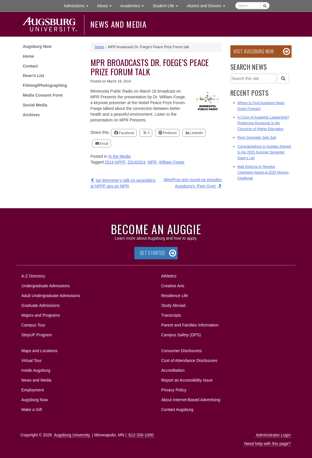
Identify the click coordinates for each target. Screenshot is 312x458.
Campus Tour (33, 325)
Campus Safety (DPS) (181, 335)
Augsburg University (72, 435)
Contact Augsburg (177, 409)
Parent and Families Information (189, 325)
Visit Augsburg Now (253, 51)
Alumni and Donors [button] (208, 5)
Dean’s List (33, 75)
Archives (31, 114)
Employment (32, 390)
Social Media (35, 105)
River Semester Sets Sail (257, 138)
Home (28, 56)
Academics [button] (134, 5)
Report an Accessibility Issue (187, 380)
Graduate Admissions (40, 305)
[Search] (283, 79)
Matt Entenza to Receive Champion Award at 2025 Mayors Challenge (263, 172)
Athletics (168, 276)
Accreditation (173, 370)
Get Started (152, 252)
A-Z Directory (33, 276)
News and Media (118, 24)
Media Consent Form (43, 95)
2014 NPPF (115, 162)
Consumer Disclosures (181, 350)
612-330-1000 (140, 435)
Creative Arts (172, 286)
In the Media (119, 156)
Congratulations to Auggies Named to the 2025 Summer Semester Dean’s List (264, 152)
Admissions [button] (78, 5)
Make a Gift (31, 409)
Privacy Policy (173, 390)
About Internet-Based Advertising (190, 399)
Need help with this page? (267, 443)
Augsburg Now (37, 46)
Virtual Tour (31, 360)
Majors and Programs (40, 314)
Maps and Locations (39, 350)
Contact (30, 66)
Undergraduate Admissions (45, 286)
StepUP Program (36, 335)
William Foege (172, 162)
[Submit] (265, 5)
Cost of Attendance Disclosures (189, 360)
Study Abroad (173, 305)
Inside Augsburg (35, 370)
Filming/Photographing (45, 85)
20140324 (136, 162)
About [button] (106, 7)
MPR (152, 162)
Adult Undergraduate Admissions (50, 295)
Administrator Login (273, 435)
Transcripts (171, 315)
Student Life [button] (168, 5)
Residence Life (174, 295)
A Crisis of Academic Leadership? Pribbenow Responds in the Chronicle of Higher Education (263, 123)
